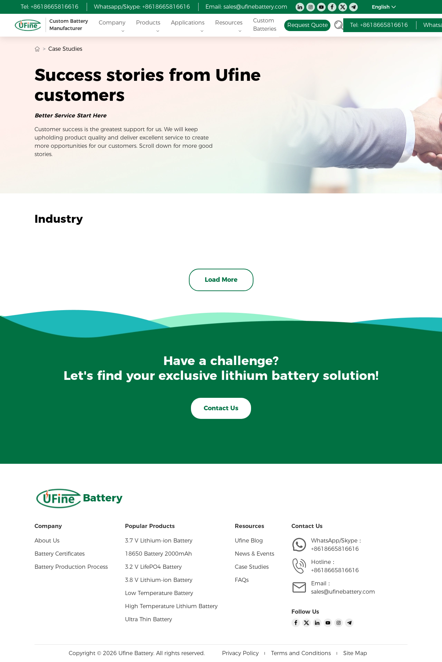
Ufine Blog (249, 540)
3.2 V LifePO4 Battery (153, 567)
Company (112, 24)
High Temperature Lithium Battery (171, 606)
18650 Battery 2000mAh (158, 553)
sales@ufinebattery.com (255, 6)
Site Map (355, 653)
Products (148, 24)
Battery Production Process (71, 567)
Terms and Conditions (301, 653)
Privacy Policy (240, 653)
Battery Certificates (60, 553)
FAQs (242, 580)
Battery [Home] (103, 497)
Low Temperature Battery (159, 593)
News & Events (254, 553)
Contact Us (221, 408)
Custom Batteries (264, 24)
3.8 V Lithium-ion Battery (158, 580)
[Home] (52, 25)
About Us (47, 540)
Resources (228, 24)
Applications (187, 24)
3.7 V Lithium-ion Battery (158, 540)
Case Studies (252, 567)
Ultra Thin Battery (148, 619)
